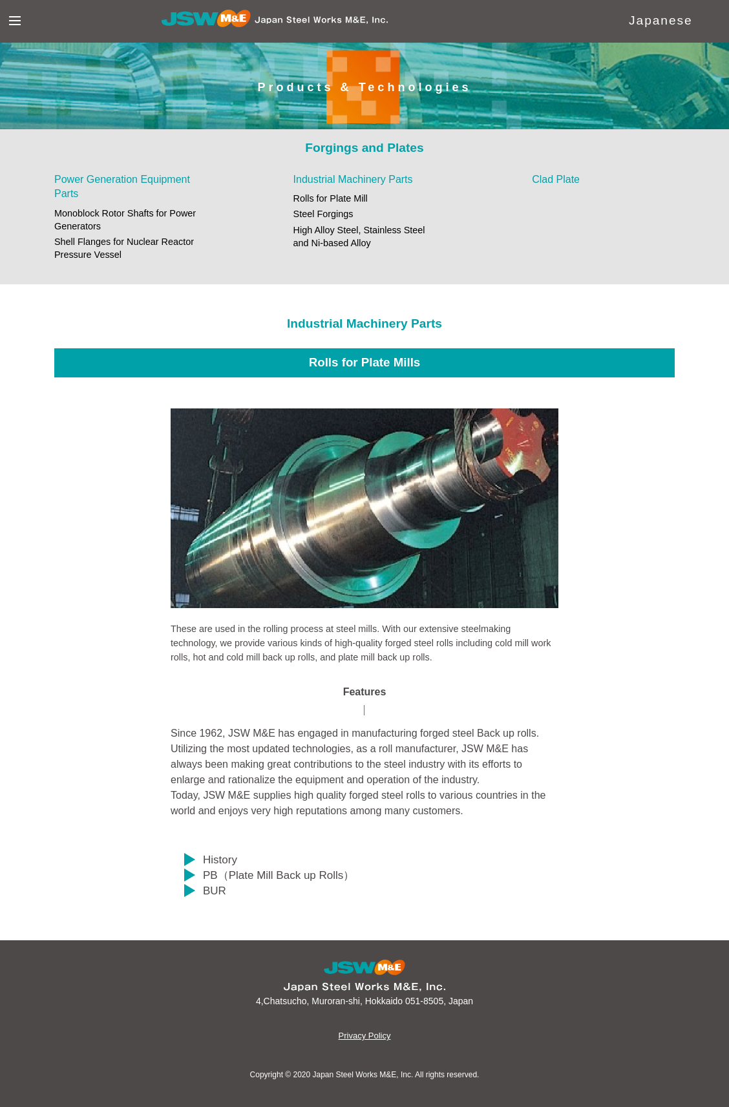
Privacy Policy (365, 1035)
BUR (214, 891)
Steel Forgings (323, 214)
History (220, 860)
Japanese (661, 20)
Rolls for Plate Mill (330, 198)
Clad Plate (556, 179)
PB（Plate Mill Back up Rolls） (278, 875)
